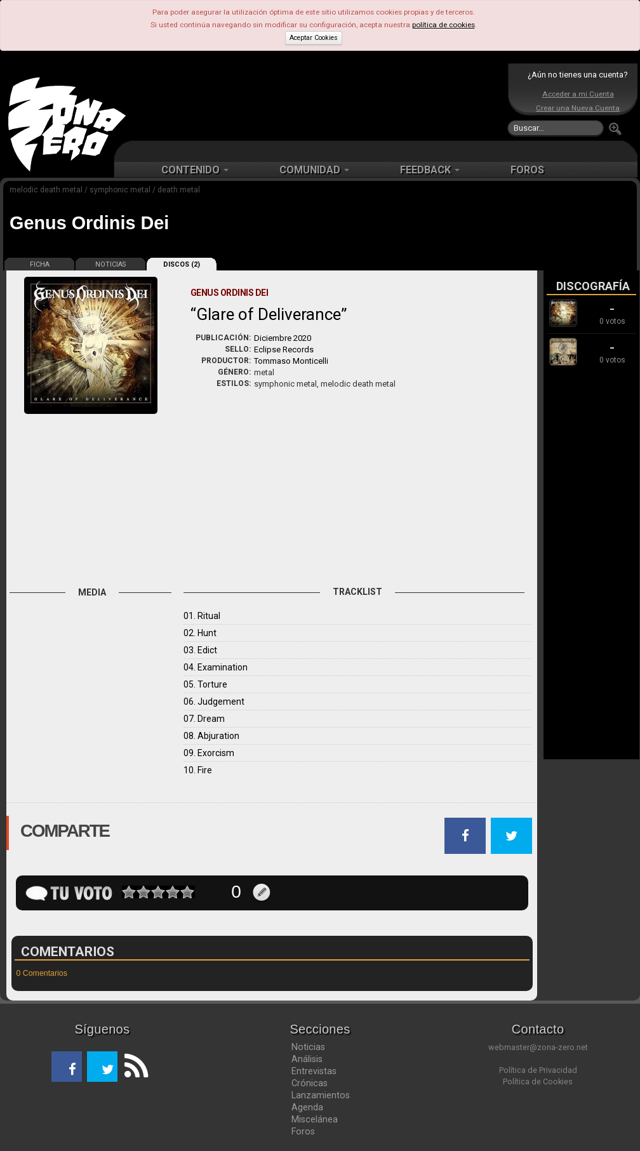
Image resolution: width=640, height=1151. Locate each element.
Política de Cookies (538, 1081)
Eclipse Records (284, 349)
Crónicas (309, 1083)
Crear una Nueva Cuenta (578, 107)
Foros (303, 1131)
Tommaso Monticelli (291, 361)
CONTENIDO (195, 170)
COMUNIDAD (314, 170)
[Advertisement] (317, 101)
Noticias (308, 1047)
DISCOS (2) (181, 264)
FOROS (527, 170)
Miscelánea (314, 1119)
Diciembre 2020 (282, 338)
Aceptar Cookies (314, 38)
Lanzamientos (320, 1095)
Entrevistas (314, 1071)
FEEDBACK (430, 170)
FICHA (40, 264)
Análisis (307, 1059)
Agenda (307, 1107)
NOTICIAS (110, 264)
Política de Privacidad (538, 1070)
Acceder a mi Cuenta (578, 94)
